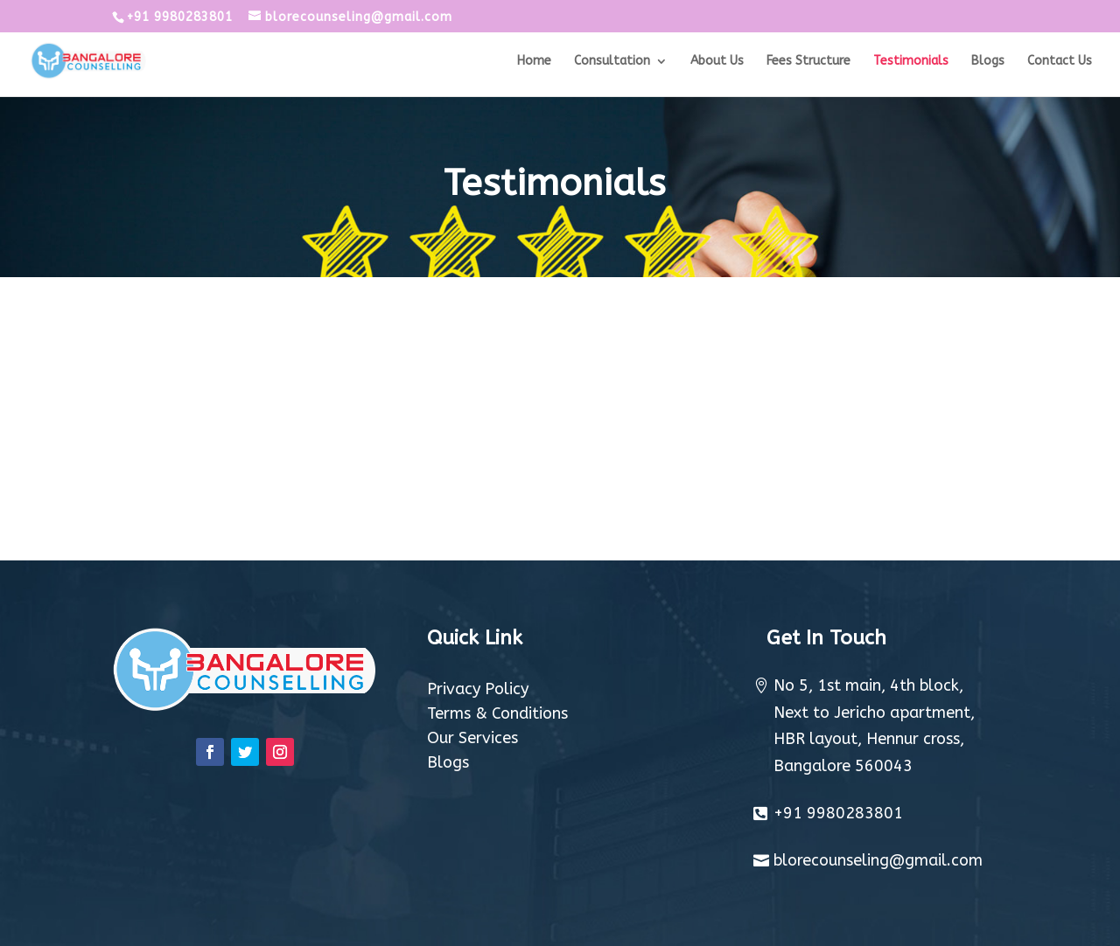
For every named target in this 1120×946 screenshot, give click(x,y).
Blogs (987, 61)
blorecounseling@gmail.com (878, 860)
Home (534, 61)
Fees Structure (808, 61)
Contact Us (1059, 61)
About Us (717, 61)
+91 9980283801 (838, 813)
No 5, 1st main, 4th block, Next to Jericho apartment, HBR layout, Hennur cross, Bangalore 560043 (874, 726)
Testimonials (910, 61)
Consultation (612, 61)
